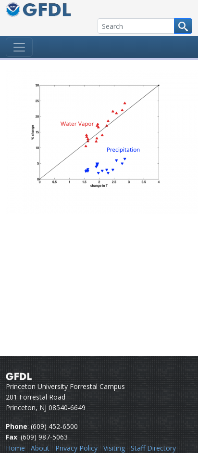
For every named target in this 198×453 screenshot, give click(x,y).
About (40, 448)
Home (15, 448)
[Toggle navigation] (19, 47)
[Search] (136, 26)
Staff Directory (153, 448)
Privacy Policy (76, 448)
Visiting (114, 448)
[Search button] (183, 26)
